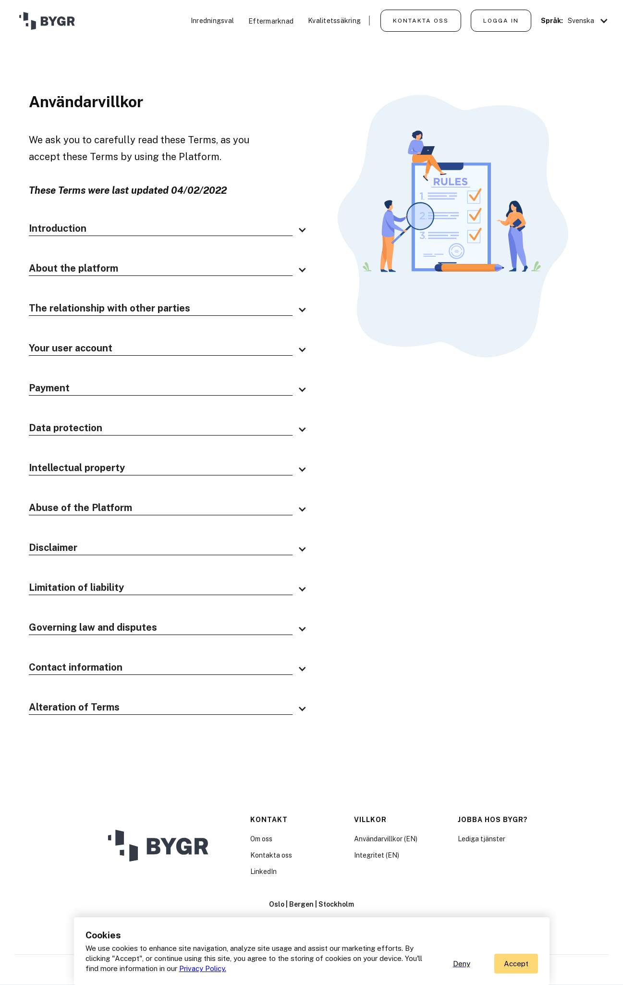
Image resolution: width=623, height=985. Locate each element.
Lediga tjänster (481, 839)
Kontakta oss (421, 20)
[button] (588, 20)
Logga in (501, 20)
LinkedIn (263, 871)
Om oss (261, 839)
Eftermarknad (270, 21)
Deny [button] (461, 964)
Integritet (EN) (376, 855)
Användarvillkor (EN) (385, 839)
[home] (46, 22)
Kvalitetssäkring (334, 21)
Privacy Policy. (202, 968)
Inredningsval (212, 21)
